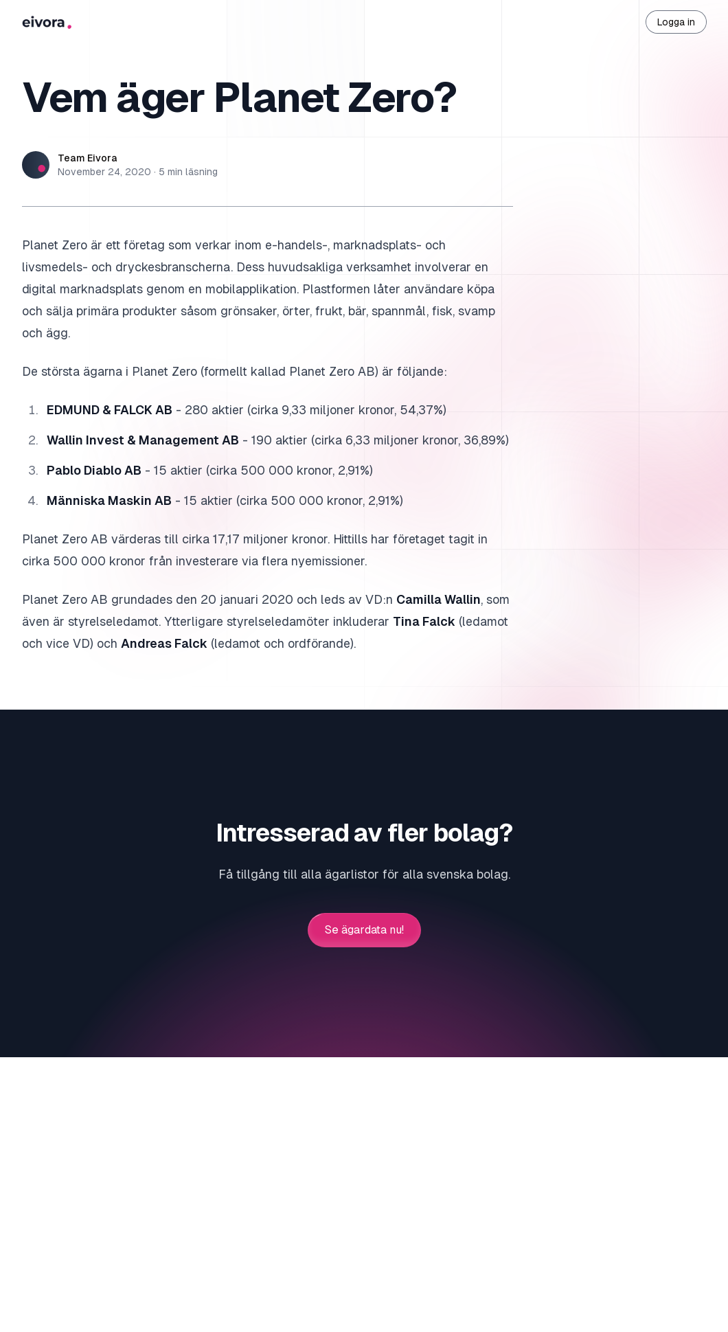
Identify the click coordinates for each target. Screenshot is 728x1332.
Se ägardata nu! (364, 930)
